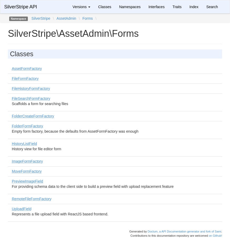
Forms (87, 18)
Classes (104, 7)
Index (193, 7)
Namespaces (130, 7)
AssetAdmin (66, 18)
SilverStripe (41, 18)
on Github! (215, 235)
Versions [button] (81, 7)
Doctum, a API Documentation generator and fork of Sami (184, 231)
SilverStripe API (20, 6)
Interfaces (156, 7)
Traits (176, 7)
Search (212, 7)
